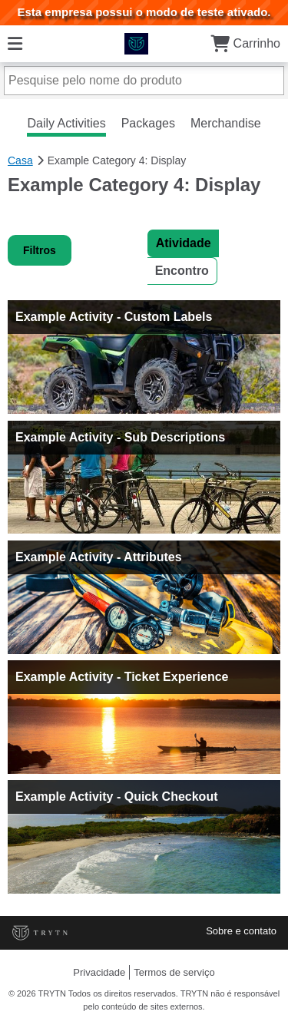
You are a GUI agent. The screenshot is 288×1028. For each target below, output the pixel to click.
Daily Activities (66, 123)
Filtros (39, 250)
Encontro (182, 270)
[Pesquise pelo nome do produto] (144, 80)
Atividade (183, 243)
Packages (148, 123)
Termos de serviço (174, 972)
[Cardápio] (15, 43)
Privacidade (99, 972)
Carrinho (245, 43)
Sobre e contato (241, 931)
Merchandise (225, 123)
